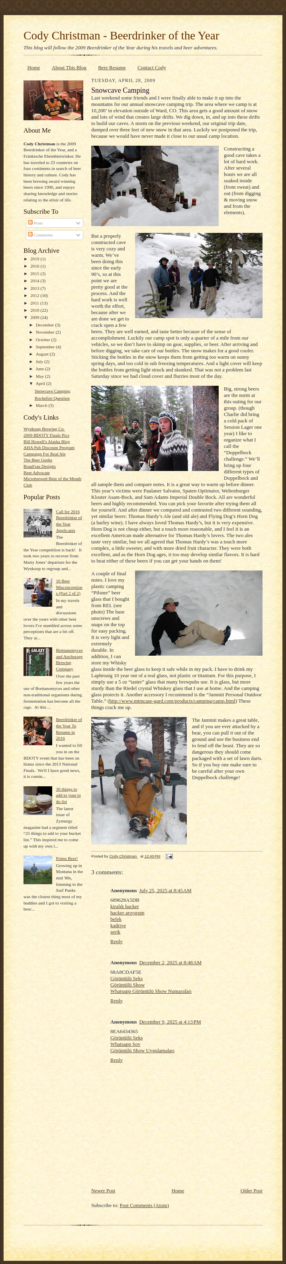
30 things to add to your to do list (68, 795)
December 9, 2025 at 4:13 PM (170, 1022)
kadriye (118, 925)
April (41, 383)
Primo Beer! (67, 858)
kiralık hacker (124, 906)
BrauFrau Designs (40, 466)
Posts (35, 223)
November (46, 332)
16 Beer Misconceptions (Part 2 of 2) (69, 587)
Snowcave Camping (53, 391)
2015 (35, 273)
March (42, 405)
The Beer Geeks (38, 459)
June (40, 368)
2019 (35, 258)
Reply (116, 941)
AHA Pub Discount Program (49, 447)
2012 (35, 295)
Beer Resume (112, 67)
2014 (35, 280)
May (40, 376)
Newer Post (103, 1191)
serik (115, 932)
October (43, 339)
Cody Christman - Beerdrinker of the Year (121, 35)
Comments (40, 234)
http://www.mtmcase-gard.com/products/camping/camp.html (172, 701)
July (40, 361)
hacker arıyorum (127, 913)
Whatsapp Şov (125, 1044)
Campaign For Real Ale (45, 453)
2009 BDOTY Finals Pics (46, 435)
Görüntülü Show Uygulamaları (142, 1050)
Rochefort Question (52, 398)
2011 (35, 303)
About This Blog (69, 67)
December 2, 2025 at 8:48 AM (170, 962)
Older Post (251, 1191)
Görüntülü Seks (126, 978)
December (45, 324)
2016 (35, 266)
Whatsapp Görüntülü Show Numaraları (151, 991)
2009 (35, 317)
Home (33, 67)
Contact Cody (151, 67)
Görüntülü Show (127, 985)
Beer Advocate (37, 472)
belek (115, 919)
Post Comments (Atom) (144, 1205)
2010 (35, 310)
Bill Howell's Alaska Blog (47, 441)
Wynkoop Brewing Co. (44, 428)
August (43, 354)
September (46, 346)
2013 (35, 288)
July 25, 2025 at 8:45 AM (165, 890)
